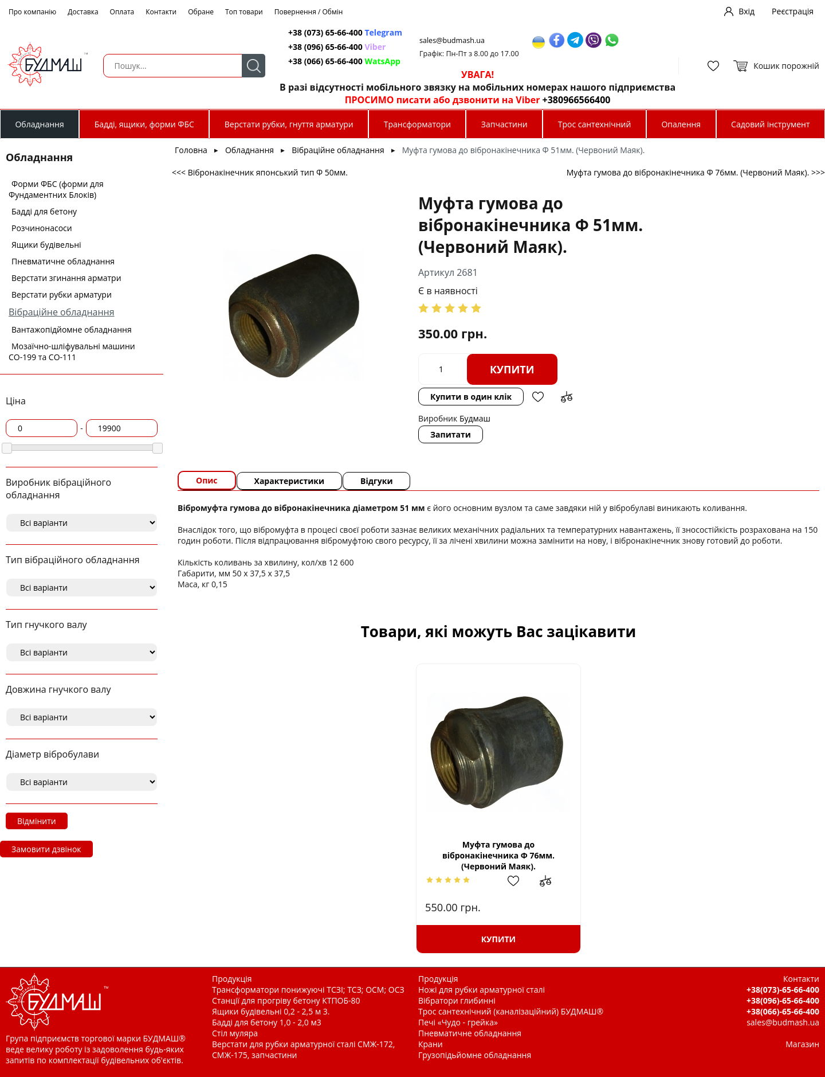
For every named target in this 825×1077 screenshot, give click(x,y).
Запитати (450, 434)
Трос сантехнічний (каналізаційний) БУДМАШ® (510, 1011)
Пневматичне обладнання (63, 261)
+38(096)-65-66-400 (783, 1000)
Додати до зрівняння (566, 397)
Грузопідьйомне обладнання (474, 1054)
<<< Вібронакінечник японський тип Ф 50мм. (260, 172)
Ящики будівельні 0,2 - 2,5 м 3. (270, 1011)
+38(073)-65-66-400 (783, 989)
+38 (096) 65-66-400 (337, 46)
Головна (191, 150)
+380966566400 (577, 99)
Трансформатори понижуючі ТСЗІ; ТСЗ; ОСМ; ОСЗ (308, 989)
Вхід (746, 11)
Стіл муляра (235, 1033)
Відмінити (36, 820)
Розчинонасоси (41, 228)
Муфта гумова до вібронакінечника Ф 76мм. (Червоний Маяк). (498, 855)
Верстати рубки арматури (61, 294)
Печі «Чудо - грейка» (458, 1022)
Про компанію (32, 12)
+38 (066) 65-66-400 (344, 61)
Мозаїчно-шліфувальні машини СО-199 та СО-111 (72, 351)
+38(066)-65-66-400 (783, 1011)
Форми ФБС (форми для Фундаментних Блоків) (56, 189)
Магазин (802, 1044)
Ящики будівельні (46, 244)
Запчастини (504, 124)
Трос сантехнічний (594, 124)
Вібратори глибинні (457, 1000)
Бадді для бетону (44, 211)
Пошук (253, 65)
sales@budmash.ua (452, 40)
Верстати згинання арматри (66, 277)
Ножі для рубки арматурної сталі (481, 989)
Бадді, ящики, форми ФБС (144, 124)
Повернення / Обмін (308, 12)
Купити (512, 369)
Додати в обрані (538, 397)
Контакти (161, 12)
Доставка (83, 12)
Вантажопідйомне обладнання (71, 329)
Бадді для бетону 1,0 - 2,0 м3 (266, 1022)
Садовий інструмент (770, 124)
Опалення (681, 124)
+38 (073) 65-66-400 (345, 32)
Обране (201, 12)
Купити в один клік (471, 396)
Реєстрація (793, 11)
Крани (430, 1044)
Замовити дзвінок (46, 849)
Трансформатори (417, 124)
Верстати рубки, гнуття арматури (289, 124)
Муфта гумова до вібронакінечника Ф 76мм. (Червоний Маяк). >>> (696, 172)
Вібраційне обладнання (62, 312)
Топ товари (244, 12)
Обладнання (39, 124)
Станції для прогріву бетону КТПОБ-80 (286, 1000)
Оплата (122, 12)
